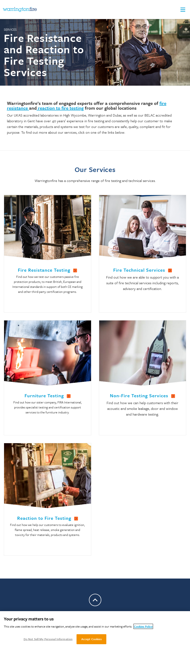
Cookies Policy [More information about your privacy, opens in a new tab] (143, 626)
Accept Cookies (91, 639)
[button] (183, 9)
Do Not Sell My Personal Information (48, 639)
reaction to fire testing (60, 108)
